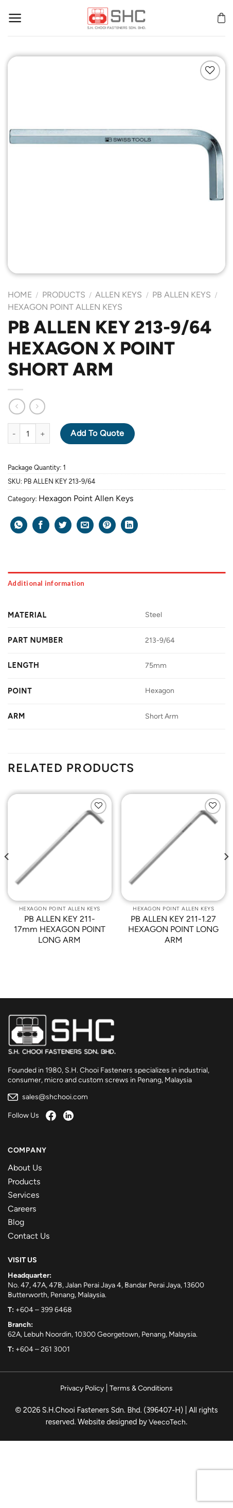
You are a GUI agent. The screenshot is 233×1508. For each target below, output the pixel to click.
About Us (25, 1168)
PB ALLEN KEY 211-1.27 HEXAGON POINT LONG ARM (173, 929)
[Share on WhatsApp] (18, 525)
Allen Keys (118, 295)
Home (20, 295)
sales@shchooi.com (48, 1097)
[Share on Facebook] (40, 525)
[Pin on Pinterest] (107, 525)
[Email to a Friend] (85, 525)
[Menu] (15, 18)
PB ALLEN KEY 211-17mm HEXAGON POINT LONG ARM (59, 929)
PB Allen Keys (181, 295)
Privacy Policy (82, 1388)
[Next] (226, 877)
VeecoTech (167, 1422)
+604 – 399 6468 (43, 1309)
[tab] (116, 583)
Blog (16, 1222)
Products (63, 295)
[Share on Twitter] (63, 525)
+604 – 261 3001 (42, 1349)
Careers (22, 1209)
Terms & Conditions (141, 1388)
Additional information (46, 583)
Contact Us (28, 1236)
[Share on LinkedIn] (129, 525)
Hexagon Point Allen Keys (65, 307)
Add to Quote (97, 433)
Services (23, 1195)
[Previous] (7, 877)
